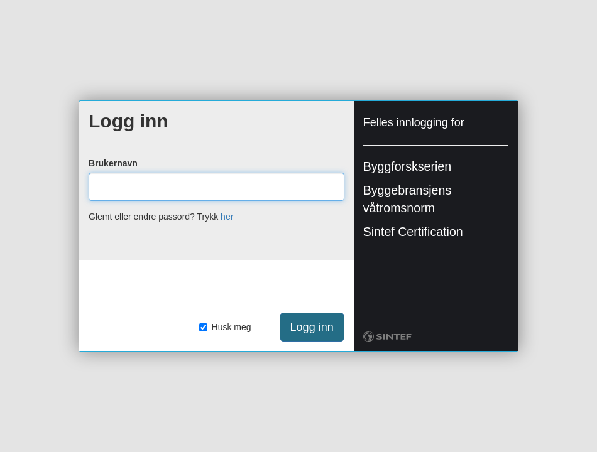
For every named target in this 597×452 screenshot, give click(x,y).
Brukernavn (113, 163)
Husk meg (225, 327)
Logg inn (312, 327)
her (227, 217)
